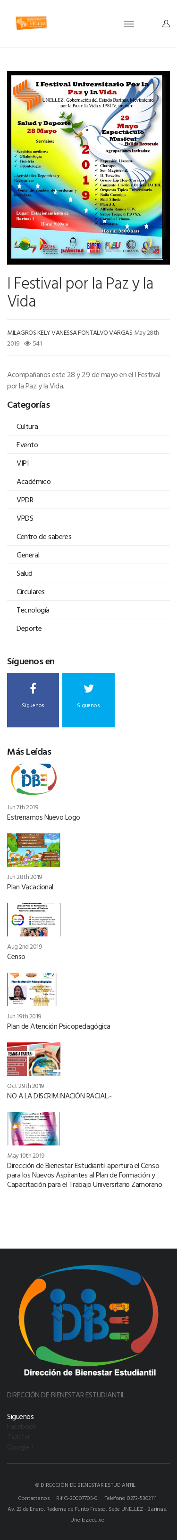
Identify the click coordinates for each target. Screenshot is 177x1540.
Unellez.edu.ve (87, 1519)
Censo (16, 956)
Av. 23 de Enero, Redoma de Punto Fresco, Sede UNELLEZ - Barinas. (87, 1508)
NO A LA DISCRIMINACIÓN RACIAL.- (59, 1095)
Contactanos (34, 1497)
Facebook (21, 1426)
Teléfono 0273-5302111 (130, 1497)
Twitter (18, 1436)
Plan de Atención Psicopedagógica (58, 1026)
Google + (20, 1446)
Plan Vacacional (30, 886)
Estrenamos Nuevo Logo (43, 816)
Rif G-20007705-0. (77, 1497)
